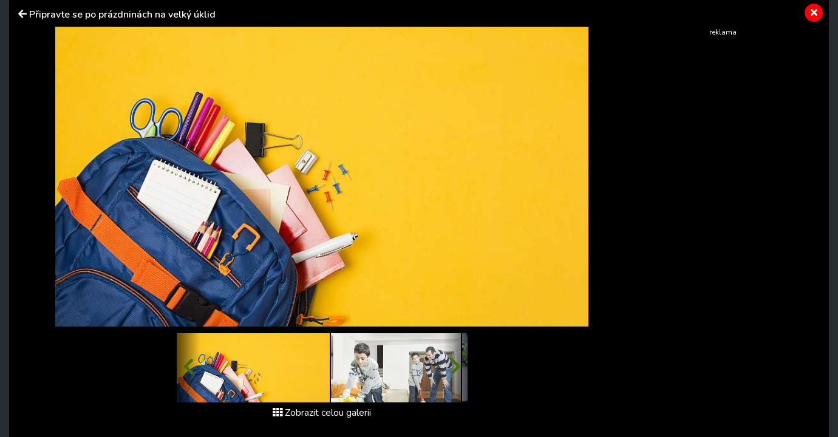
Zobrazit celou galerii (322, 412)
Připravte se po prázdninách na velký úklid (122, 14)
